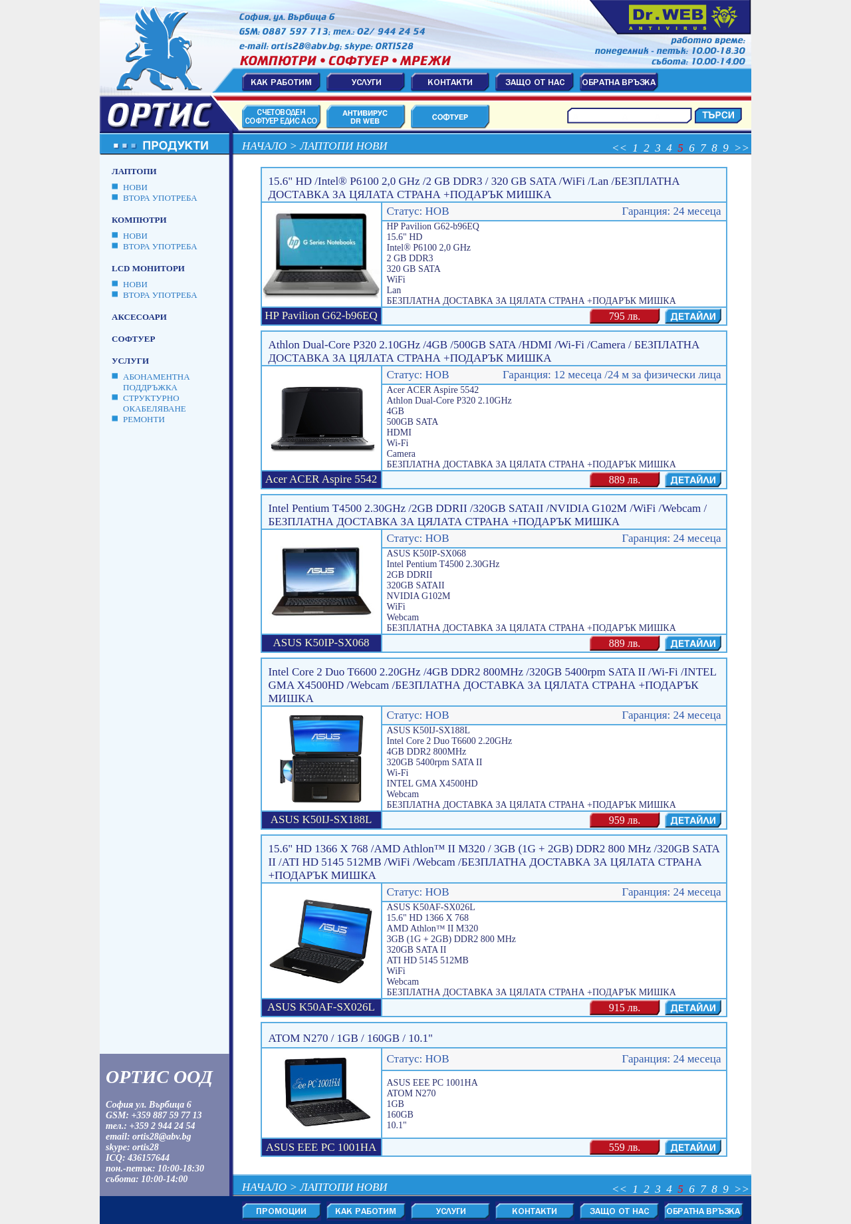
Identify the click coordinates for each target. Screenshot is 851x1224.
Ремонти (144, 419)
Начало (264, 146)
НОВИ (135, 187)
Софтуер (133, 339)
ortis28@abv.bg (161, 1137)
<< (619, 148)
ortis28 (145, 1147)
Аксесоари (139, 317)
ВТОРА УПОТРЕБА (160, 198)
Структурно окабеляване (154, 403)
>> (741, 148)
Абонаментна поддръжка (156, 382)
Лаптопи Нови (344, 146)
